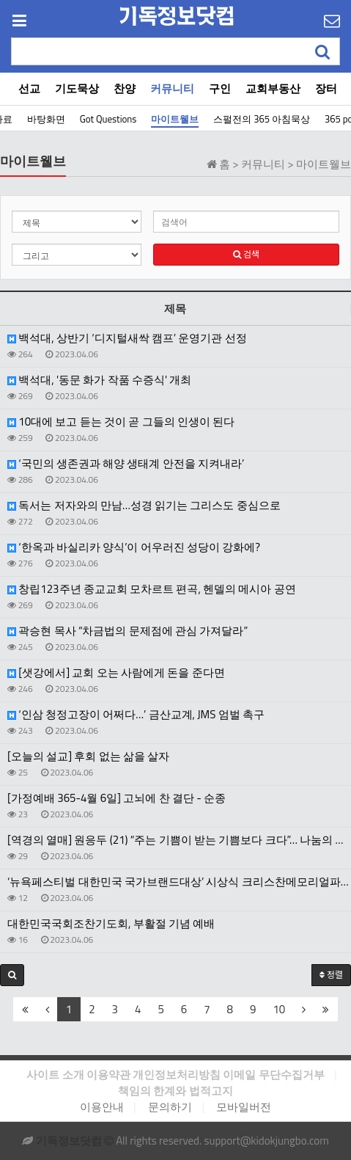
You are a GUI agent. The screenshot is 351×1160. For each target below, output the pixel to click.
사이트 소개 (55, 1074)
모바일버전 (243, 1106)
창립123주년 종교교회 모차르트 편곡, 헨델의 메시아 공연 (151, 589)
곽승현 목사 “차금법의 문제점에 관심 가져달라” (127, 631)
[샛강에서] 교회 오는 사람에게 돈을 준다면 (116, 673)
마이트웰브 (175, 119)
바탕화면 (46, 119)
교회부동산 (272, 88)
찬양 (125, 88)
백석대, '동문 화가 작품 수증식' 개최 (99, 380)
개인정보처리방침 (177, 1074)
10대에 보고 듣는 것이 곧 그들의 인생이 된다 (120, 422)
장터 (326, 88)
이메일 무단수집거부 (273, 1074)
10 (279, 1009)
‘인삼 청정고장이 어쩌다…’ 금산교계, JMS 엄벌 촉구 (136, 715)
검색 (246, 254)
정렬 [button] (331, 975)
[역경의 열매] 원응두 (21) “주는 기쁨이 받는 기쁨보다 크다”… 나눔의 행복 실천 (179, 840)
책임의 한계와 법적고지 (175, 1090)
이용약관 (108, 1074)
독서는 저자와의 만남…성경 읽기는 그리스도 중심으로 (144, 505)
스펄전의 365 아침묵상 (261, 119)
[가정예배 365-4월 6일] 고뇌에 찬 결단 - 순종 (116, 798)
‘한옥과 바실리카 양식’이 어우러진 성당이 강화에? (133, 547)
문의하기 (170, 1106)
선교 (29, 88)
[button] (12, 975)
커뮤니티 (172, 88)
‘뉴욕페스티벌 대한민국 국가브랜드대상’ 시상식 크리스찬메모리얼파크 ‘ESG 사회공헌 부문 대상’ (179, 882)
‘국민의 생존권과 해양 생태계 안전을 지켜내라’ (125, 464)
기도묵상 (77, 88)
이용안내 (102, 1106)
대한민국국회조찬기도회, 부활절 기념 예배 (111, 924)
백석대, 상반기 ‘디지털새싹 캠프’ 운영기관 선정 (127, 338)
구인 (220, 88)
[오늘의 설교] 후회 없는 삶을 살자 (88, 756)
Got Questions (108, 119)
